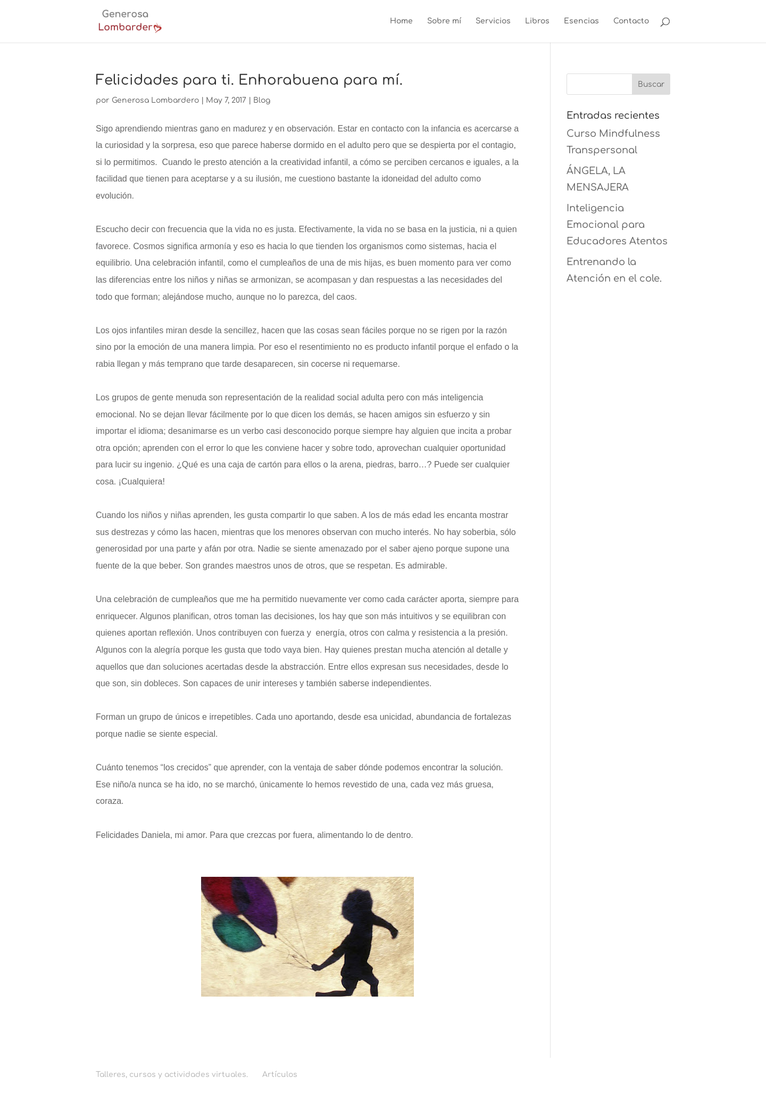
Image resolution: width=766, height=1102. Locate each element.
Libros (537, 21)
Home (401, 21)
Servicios (493, 21)
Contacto (631, 21)
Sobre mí (444, 21)
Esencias (581, 21)
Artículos (279, 1075)
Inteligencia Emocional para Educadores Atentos (617, 224)
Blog (261, 100)
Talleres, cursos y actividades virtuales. (172, 1075)
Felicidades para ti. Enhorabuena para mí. (249, 80)
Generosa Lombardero (155, 100)
